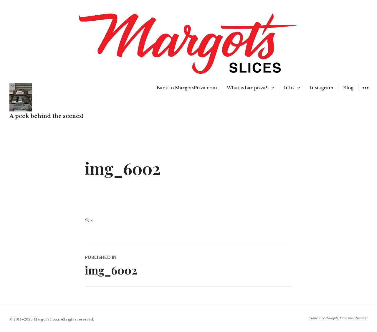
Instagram (321, 88)
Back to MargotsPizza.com (187, 88)
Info (289, 88)
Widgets (365, 92)
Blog (348, 88)
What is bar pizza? (247, 88)
